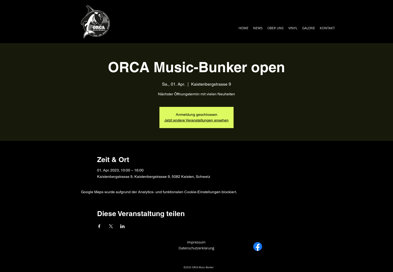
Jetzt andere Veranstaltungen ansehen (196, 120)
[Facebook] (258, 246)
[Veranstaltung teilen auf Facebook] (99, 226)
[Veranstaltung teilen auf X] (111, 226)
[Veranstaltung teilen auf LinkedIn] (122, 226)
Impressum (196, 242)
